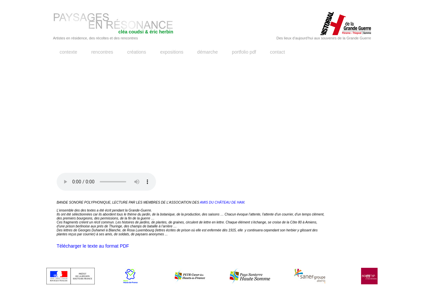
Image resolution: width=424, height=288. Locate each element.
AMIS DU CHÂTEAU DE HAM (222, 202)
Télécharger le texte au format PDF (93, 246)
